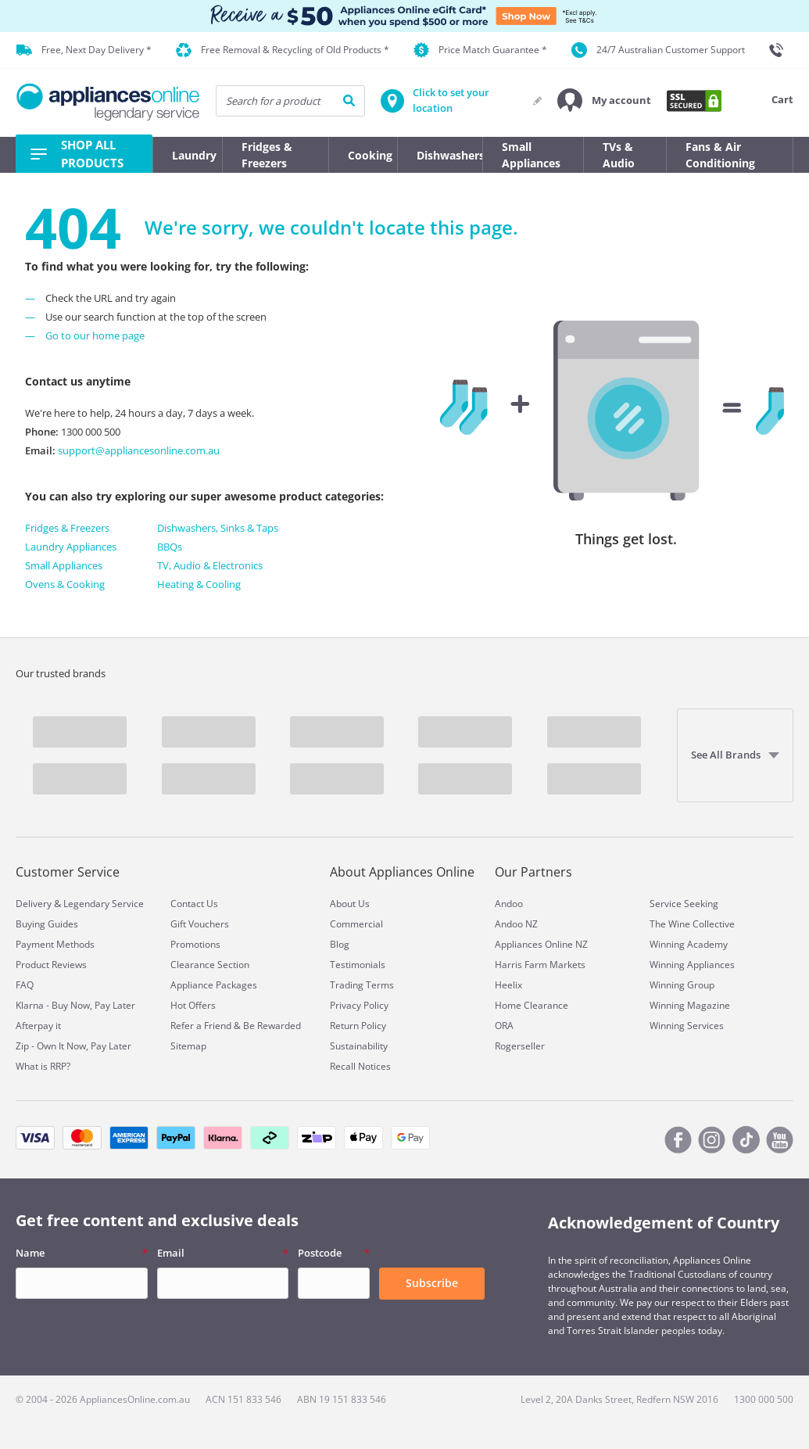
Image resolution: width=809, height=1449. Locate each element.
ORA (504, 1025)
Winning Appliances (692, 964)
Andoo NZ (516, 924)
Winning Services (687, 1025)
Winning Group (682, 985)
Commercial (356, 924)
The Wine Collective (692, 924)
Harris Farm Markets (540, 964)
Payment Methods (55, 944)
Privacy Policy (359, 1005)
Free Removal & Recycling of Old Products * (282, 50)
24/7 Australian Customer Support (658, 50)
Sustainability (359, 1046)
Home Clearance (531, 1005)
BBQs (169, 547)
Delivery (34, 903)
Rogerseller (520, 1046)
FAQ (25, 985)
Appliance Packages (213, 985)
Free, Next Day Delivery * (84, 50)
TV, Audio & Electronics (210, 565)
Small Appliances (63, 565)
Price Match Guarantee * (480, 50)
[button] (604, 100)
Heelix (508, 985)
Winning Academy (689, 944)
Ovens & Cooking (65, 584)
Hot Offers (193, 1005)
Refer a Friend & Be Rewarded (235, 1025)
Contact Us (194, 903)
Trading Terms (362, 985)
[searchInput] (290, 101)
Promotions (195, 944)
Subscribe (432, 1282)
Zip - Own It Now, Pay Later (73, 1046)
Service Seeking (684, 903)
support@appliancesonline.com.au (137, 450)
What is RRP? (43, 1066)
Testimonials (357, 964)
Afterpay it (38, 1025)
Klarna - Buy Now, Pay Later (75, 1005)
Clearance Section (209, 964)
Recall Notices (360, 1066)
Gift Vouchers (199, 924)
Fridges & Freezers (67, 528)
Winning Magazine (690, 1005)
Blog (339, 944)
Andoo (509, 903)
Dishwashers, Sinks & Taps (217, 528)
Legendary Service (103, 903)
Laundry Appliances (70, 547)
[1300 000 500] (780, 50)
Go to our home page (95, 335)
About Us (350, 903)
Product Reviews (51, 964)
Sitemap (188, 1046)
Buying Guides (47, 924)
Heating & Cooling (199, 584)
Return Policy (358, 1025)
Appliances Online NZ (541, 944)
